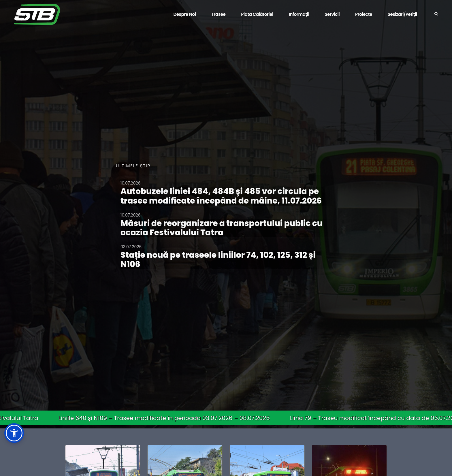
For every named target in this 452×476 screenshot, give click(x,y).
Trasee (218, 14)
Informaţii (299, 14)
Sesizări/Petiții (402, 14)
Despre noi (184, 14)
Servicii (332, 14)
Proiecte (363, 14)
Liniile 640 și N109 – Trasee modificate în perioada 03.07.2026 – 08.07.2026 (168, 418)
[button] (14, 433)
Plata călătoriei (257, 14)
